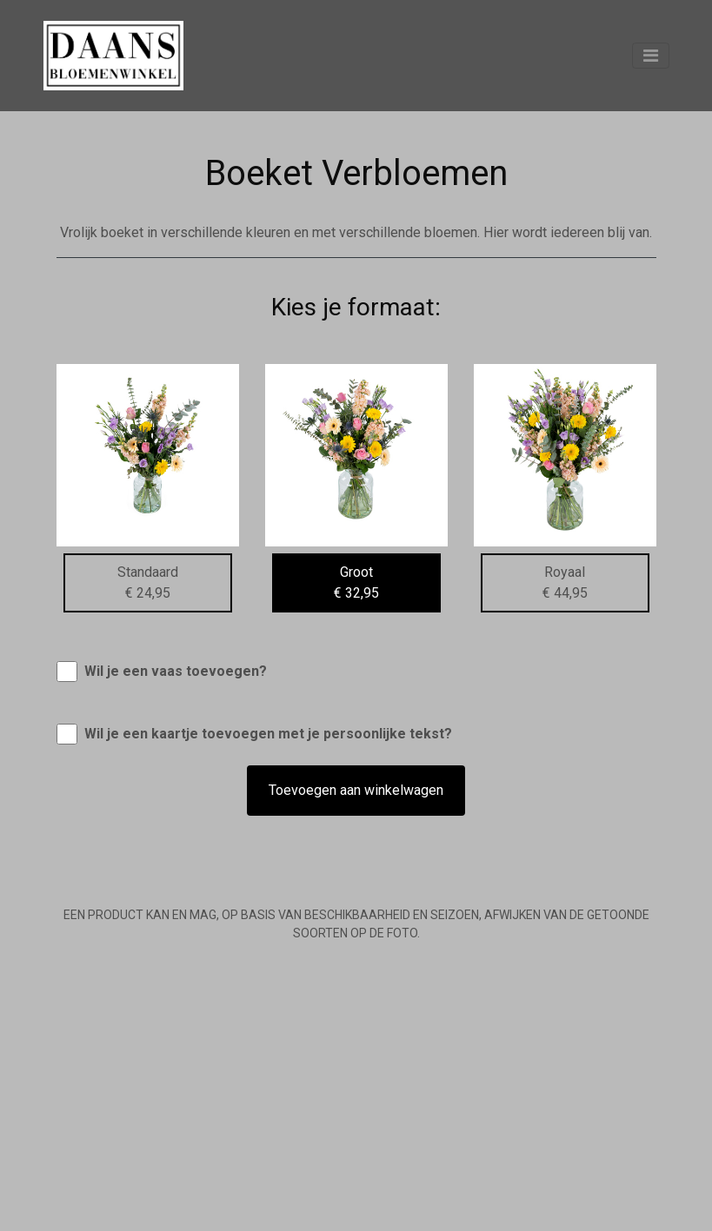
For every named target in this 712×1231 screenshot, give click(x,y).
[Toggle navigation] (650, 56)
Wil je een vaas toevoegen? (175, 671)
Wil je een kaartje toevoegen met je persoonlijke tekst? (268, 733)
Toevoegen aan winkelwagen (356, 790)
